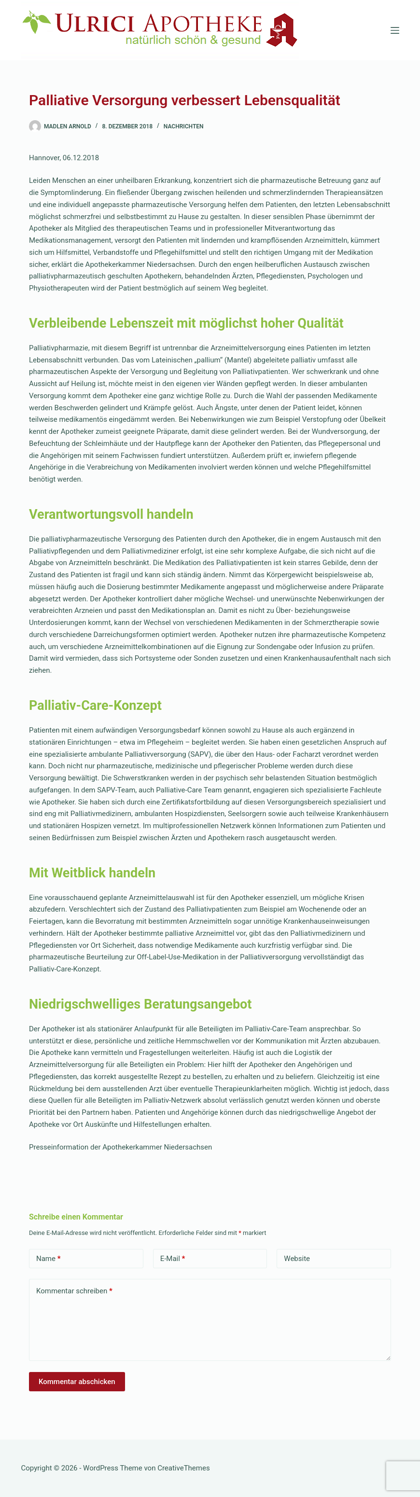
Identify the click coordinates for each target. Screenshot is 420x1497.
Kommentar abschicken (77, 1381)
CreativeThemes (183, 1468)
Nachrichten (184, 126)
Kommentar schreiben (74, 1291)
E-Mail (172, 1259)
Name (48, 1259)
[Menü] (395, 30)
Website (297, 1258)
